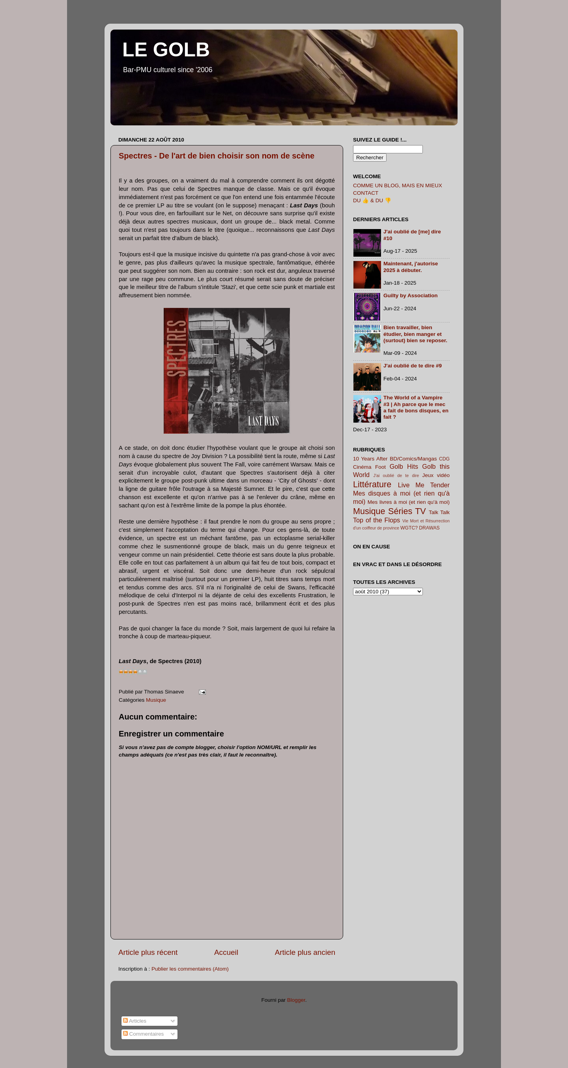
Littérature (372, 484)
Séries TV (407, 511)
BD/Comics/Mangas (413, 459)
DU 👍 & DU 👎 (372, 200)
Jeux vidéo (436, 475)
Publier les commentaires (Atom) (190, 969)
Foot (380, 467)
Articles (134, 1021)
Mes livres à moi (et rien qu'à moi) (409, 502)
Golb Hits (404, 466)
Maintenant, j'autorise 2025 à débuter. (410, 267)
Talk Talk (439, 512)
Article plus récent (148, 952)
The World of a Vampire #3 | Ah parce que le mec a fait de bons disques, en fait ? (415, 407)
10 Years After (370, 459)
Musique (156, 700)
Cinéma (362, 467)
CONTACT (365, 193)
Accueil (226, 952)
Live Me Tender (424, 484)
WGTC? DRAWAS (420, 528)
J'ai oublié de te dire (396, 475)
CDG (444, 459)
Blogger (296, 1000)
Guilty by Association (410, 295)
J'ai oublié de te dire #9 (412, 366)
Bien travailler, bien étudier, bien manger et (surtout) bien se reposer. (415, 333)
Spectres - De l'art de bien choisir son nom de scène (216, 155)
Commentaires (143, 1034)
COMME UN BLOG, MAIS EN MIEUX (397, 185)
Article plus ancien (305, 952)
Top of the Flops (376, 520)
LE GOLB (166, 50)
